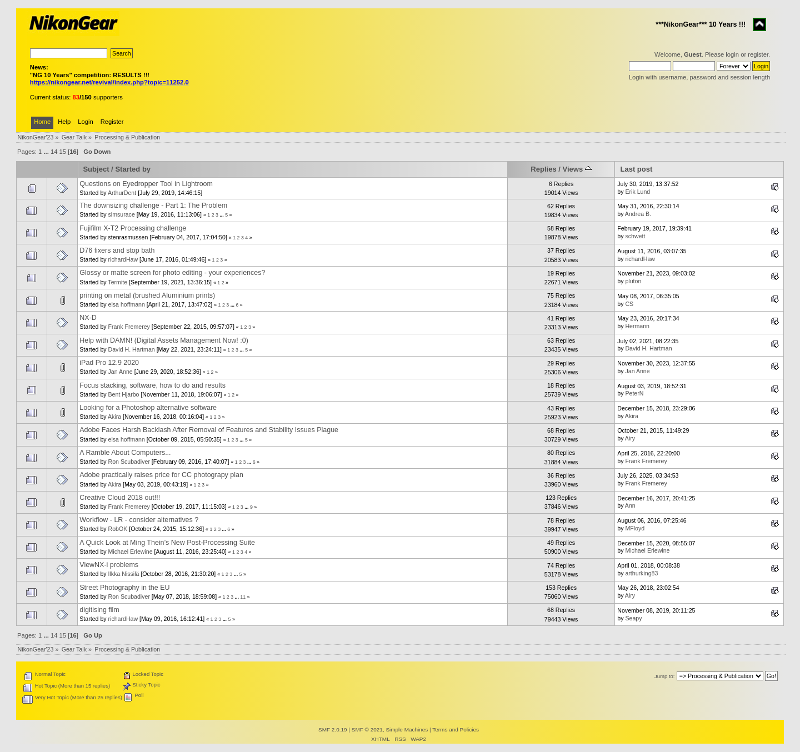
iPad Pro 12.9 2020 (109, 363)
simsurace (121, 214)
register (758, 54)
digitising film (99, 610)
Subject (96, 169)
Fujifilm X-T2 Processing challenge (132, 228)
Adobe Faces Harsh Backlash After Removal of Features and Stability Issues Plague (208, 430)
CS (629, 303)
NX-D (87, 318)
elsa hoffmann (126, 304)
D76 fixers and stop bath (116, 250)
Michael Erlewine (130, 551)
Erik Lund (637, 191)
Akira (114, 416)
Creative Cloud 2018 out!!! (119, 498)
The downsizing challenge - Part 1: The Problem (153, 205)
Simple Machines (407, 729)
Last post (636, 169)
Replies (543, 169)
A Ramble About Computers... (125, 453)
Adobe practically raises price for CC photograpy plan (161, 475)
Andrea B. (638, 213)
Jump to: (664, 676)
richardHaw (123, 259)
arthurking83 (641, 573)
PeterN (634, 393)
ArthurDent (122, 192)
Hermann (637, 326)
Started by (133, 169)
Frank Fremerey (129, 326)
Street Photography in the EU (124, 587)
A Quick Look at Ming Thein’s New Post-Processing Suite (167, 543)
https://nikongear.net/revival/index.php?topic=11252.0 (109, 82)
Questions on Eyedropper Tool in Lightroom (146, 184)
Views (577, 169)
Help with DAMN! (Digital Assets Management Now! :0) (163, 340)
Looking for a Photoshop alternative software (148, 408)
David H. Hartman (131, 349)
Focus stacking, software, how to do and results (152, 385)
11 (243, 597)
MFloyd (634, 528)
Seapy (633, 618)
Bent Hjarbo (123, 394)
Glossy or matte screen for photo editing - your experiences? (172, 273)
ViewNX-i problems (108, 565)
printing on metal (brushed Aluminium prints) (147, 295)
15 (62, 151)
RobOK (118, 528)
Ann (630, 505)
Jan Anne (120, 371)
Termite (117, 282)
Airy (630, 438)
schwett (635, 236)
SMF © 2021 (367, 729)
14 (54, 151)
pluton (633, 281)
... (46, 151)
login (732, 54)
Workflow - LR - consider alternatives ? (138, 520)
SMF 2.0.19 (332, 729)
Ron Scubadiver (129, 461)
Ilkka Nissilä (123, 573)
